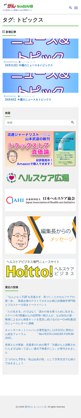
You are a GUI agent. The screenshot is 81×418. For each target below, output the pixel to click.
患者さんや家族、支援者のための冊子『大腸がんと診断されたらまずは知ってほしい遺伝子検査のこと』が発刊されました (40, 348)
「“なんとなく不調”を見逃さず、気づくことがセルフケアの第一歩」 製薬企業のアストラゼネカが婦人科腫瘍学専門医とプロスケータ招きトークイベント (40, 301)
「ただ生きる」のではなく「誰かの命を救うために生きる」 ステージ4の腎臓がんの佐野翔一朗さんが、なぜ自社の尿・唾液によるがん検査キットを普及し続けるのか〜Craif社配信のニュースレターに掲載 (40, 317)
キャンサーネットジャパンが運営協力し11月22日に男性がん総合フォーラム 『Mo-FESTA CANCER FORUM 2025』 (39, 334)
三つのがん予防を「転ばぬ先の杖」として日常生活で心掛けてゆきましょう (40, 361)
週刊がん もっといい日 (36, 407)
